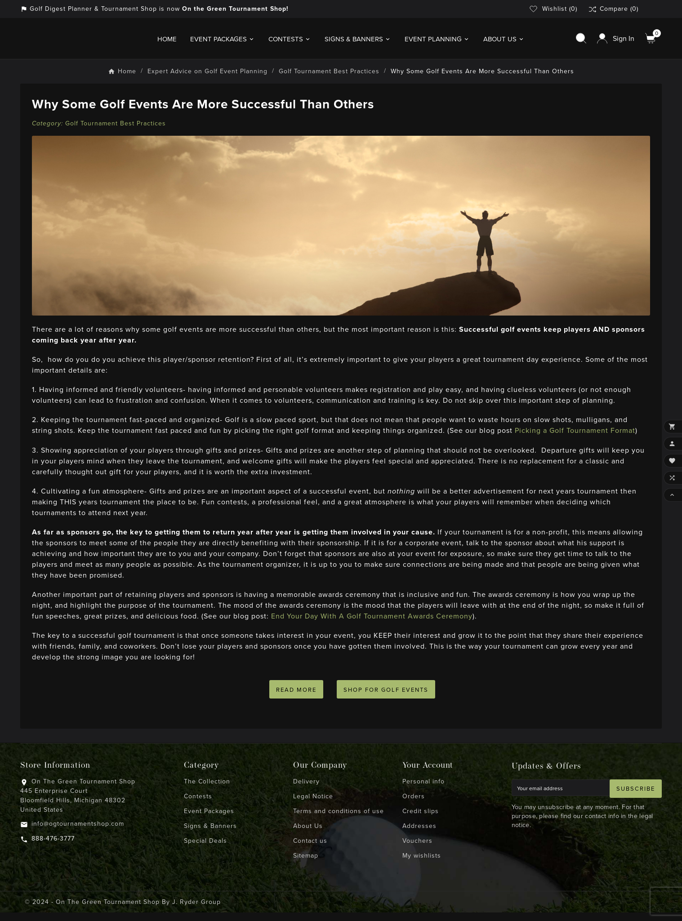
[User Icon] (615, 41)
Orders (413, 805)
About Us (308, 834)
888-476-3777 (53, 847)
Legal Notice (313, 805)
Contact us (310, 849)
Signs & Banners (210, 834)
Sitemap (305, 864)
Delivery (306, 790)
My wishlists (421, 864)
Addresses (419, 834)
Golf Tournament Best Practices (117, 127)
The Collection (207, 790)
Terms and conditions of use (338, 819)
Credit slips (420, 819)
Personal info (423, 790)
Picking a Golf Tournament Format (577, 435)
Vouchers (417, 849)
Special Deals (205, 849)
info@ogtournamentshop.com (77, 832)
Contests (198, 805)
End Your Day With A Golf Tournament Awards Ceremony (374, 620)
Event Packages (209, 819)
